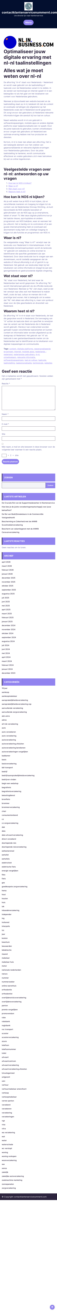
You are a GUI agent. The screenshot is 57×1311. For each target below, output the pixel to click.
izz (3, 930)
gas (3, 882)
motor (4, 966)
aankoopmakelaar (9, 696)
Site (3, 434)
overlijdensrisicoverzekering (14, 997)
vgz (3, 1121)
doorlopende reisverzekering (14, 847)
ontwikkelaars (10, 357)
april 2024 (6, 657)
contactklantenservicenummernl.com (29, 12)
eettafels (6, 859)
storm (4, 1041)
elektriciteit (7, 863)
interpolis (6, 926)
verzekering (7, 1113)
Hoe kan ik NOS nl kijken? (19, 183)
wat (3, 1136)
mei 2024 (6, 653)
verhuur (5, 1085)
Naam (5, 414)
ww (3, 1164)
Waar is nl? (13, 186)
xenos (4, 1168)
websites (48, 363)
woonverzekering (9, 1160)
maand (5, 954)
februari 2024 (8, 665)
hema (4, 890)
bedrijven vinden (9, 779)
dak (3, 827)
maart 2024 (7, 661)
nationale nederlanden (11, 970)
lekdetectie (6, 950)
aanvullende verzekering (12, 708)
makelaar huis (8, 962)
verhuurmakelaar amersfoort (14, 1089)
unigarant (6, 1077)
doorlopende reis (9, 843)
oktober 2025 (7, 586)
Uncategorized (8, 1073)
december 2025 (8, 578)
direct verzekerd (9, 839)
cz (3, 819)
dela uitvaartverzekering (12, 835)
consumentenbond (10, 815)
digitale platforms (25, 349)
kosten (5, 938)
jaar (3, 934)
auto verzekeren (9, 732)
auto (4, 728)
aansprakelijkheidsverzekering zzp (16, 704)
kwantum (6, 942)
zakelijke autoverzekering (13, 1176)
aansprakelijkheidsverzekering (15, 700)
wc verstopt (7, 1148)
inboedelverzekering (10, 910)
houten (5, 898)
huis (3, 902)
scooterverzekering (10, 1037)
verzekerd (6, 1105)
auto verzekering (9, 736)
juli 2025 (5, 598)
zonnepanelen (8, 1184)
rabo (4, 1017)
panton (5, 1005)
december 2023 (8, 673)
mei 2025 (6, 606)
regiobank (6, 1025)
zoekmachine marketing (12, 1180)
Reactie (6, 383)
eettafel (5, 855)
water (4, 1140)
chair (4, 811)
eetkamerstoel (8, 851)
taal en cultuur (31, 360)
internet (17, 351)
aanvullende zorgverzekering (14, 712)
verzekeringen (8, 1116)
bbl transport (7, 767)
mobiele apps (28, 351)
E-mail (5, 424)
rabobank (6, 1021)
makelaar (6, 958)
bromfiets (6, 799)
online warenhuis (9, 986)
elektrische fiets (9, 867)
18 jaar (4, 688)
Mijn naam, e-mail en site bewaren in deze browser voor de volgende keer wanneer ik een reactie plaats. (28, 448)
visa (3, 1124)
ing (3, 918)
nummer (5, 978)
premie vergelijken (10, 1009)
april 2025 (6, 609)
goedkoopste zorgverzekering (14, 886)
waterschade (7, 1144)
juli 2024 (5, 645)
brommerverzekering (11, 807)
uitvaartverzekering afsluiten (14, 1069)
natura (4, 974)
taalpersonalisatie (24, 363)
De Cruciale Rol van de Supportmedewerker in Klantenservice (28, 503)
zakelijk (5, 1172)
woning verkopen (9, 1156)
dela (3, 831)
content (12, 349)
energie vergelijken (10, 871)
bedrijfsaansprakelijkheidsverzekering (18, 775)
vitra (4, 1128)
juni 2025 (6, 601)
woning (5, 1152)
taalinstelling (9, 363)
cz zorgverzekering (10, 823)
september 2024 (9, 637)
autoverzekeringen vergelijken (15, 752)
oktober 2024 (7, 633)
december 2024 (8, 625)
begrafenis (6, 787)
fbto (3, 875)
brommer (5, 803)
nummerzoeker (8, 982)
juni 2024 (6, 649)
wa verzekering (8, 1132)
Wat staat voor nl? (16, 189)
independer (6, 914)
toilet (4, 1053)
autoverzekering (9, 740)
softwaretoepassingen (14, 360)
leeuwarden (7, 946)
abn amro (6, 716)
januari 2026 (7, 574)
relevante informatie (26, 357)
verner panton (8, 1101)
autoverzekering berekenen (13, 748)
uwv (3, 1081)
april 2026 (6, 562)
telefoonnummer (9, 1049)
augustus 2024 (8, 641)
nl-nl (37, 354)
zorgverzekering (9, 1188)
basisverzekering (9, 763)
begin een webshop (10, 783)
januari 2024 (7, 669)
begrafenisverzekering (11, 791)
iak (3, 906)
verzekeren (6, 1109)
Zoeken (8, 477)
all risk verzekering (10, 724)
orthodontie (7, 990)
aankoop (5, 692)
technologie (38, 363)
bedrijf (4, 771)
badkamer (6, 756)
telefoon (5, 1045)
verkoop (5, 1093)
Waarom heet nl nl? (16, 191)
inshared (5, 922)
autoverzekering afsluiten (13, 744)
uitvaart (5, 1057)
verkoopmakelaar (9, 1097)
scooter (5, 1033)
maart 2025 (7, 613)
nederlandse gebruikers (24, 354)
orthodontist (7, 994)
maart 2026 (7, 566)
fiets (4, 878)
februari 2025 (7, 617)
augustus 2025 (8, 594)
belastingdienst (8, 795)
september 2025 (9, 590)
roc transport (7, 1029)
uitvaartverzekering (10, 1065)
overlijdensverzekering (11, 1002)
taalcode (42, 360)
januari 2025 (7, 621)
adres (4, 720)
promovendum (8, 1013)
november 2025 (8, 582)
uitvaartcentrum (9, 1061)
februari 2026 (8, 570)
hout (4, 894)
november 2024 (8, 629)
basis (4, 759)
